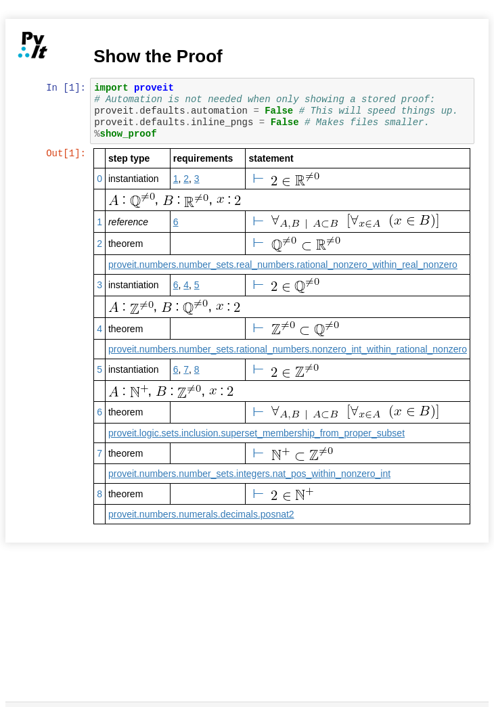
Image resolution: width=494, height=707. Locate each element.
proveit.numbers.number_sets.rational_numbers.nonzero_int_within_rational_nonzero (288, 349)
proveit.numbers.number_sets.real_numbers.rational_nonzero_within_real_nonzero (283, 264)
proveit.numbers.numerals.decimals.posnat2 (202, 514)
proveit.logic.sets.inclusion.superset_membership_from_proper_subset (257, 433)
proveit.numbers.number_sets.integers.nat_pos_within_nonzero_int (250, 473)
